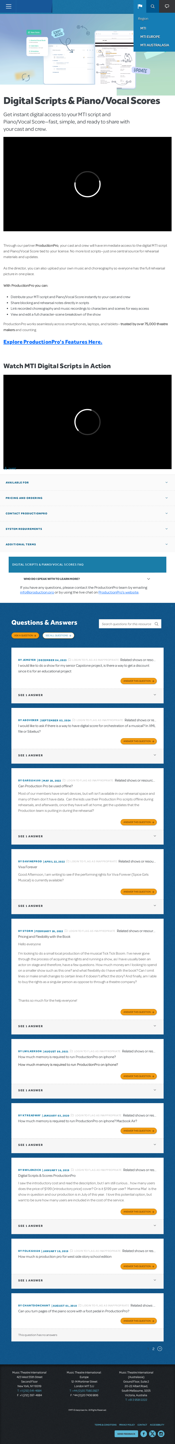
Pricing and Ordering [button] (24, 498)
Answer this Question (137, 680)
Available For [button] (17, 482)
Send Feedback (126, 1433)
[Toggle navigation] (8, 6)
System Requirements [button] (24, 529)
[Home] (25, 6)
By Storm (25, 931)
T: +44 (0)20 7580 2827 (84, 1391)
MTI (143, 28)
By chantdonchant (34, 1305)
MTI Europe (150, 36)
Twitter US (152, 1433)
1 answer (30, 695)
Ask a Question (23, 635)
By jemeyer (27, 660)
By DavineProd (30, 861)
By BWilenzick (29, 1170)
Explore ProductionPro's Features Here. (52, 341)
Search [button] (152, 6)
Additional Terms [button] (21, 544)
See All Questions (57, 635)
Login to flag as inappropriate (95, 660)
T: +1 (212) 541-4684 (29, 1391)
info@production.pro (37, 592)
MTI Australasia (154, 45)
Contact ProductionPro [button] (26, 513)
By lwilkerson (30, 1051)
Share (12, 468)
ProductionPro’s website (118, 592)
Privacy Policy (127, 1424)
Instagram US (161, 1433)
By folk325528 (29, 1251)
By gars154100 (29, 780)
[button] (140, 6)
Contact (142, 1424)
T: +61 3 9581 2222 (136, 1400)
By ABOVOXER (28, 720)
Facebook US (143, 1433)
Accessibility (157, 1424)
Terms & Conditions (105, 1424)
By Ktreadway (29, 1115)
